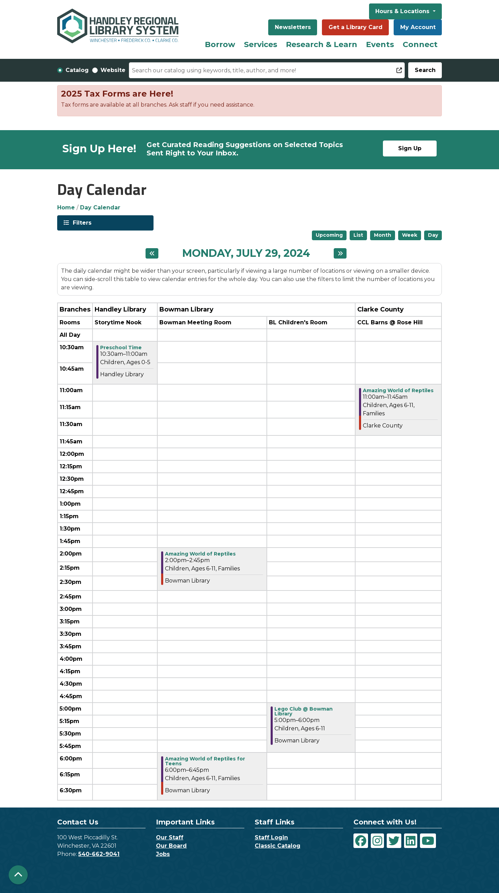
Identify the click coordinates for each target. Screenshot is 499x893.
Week (409, 235)
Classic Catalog (277, 845)
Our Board (171, 845)
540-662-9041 (99, 854)
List (358, 235)
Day (433, 235)
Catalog (77, 70)
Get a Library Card (356, 27)
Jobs (163, 854)
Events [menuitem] (380, 44)
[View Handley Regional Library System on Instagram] (377, 840)
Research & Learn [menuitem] (321, 44)
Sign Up (409, 148)
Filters (81, 222)
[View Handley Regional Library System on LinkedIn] (410, 840)
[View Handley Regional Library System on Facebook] (360, 840)
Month (382, 235)
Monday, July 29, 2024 (246, 253)
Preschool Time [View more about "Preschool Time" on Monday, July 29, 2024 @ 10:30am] (121, 347)
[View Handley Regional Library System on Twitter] (394, 840)
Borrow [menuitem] (220, 44)
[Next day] (340, 253)
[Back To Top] (18, 874)
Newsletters (293, 27)
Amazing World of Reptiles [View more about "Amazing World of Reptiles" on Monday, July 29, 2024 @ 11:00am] (398, 390)
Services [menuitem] (260, 44)
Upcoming (329, 235)
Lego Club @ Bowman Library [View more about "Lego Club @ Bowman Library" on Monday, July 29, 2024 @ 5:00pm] (303, 711)
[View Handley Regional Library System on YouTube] (428, 840)
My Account (418, 27)
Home (66, 207)
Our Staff (169, 837)
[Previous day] (152, 253)
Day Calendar (100, 207)
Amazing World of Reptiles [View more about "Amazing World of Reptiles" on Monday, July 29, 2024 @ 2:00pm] (200, 553)
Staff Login (271, 837)
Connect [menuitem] (420, 44)
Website (112, 70)
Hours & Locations (403, 11)
